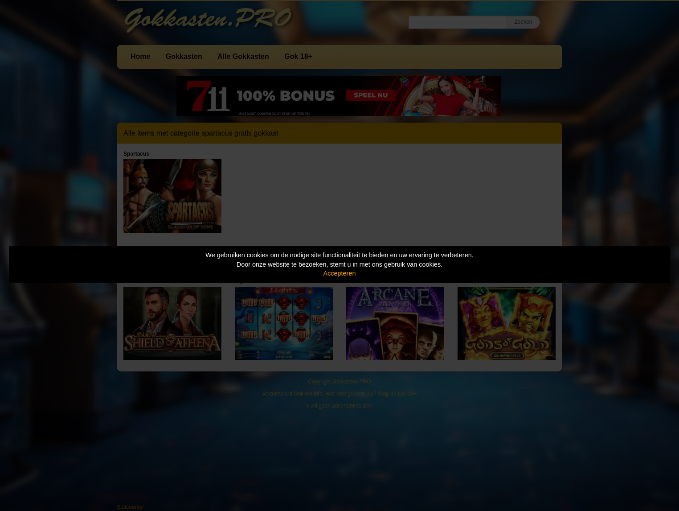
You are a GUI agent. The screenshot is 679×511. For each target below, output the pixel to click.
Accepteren (339, 273)
